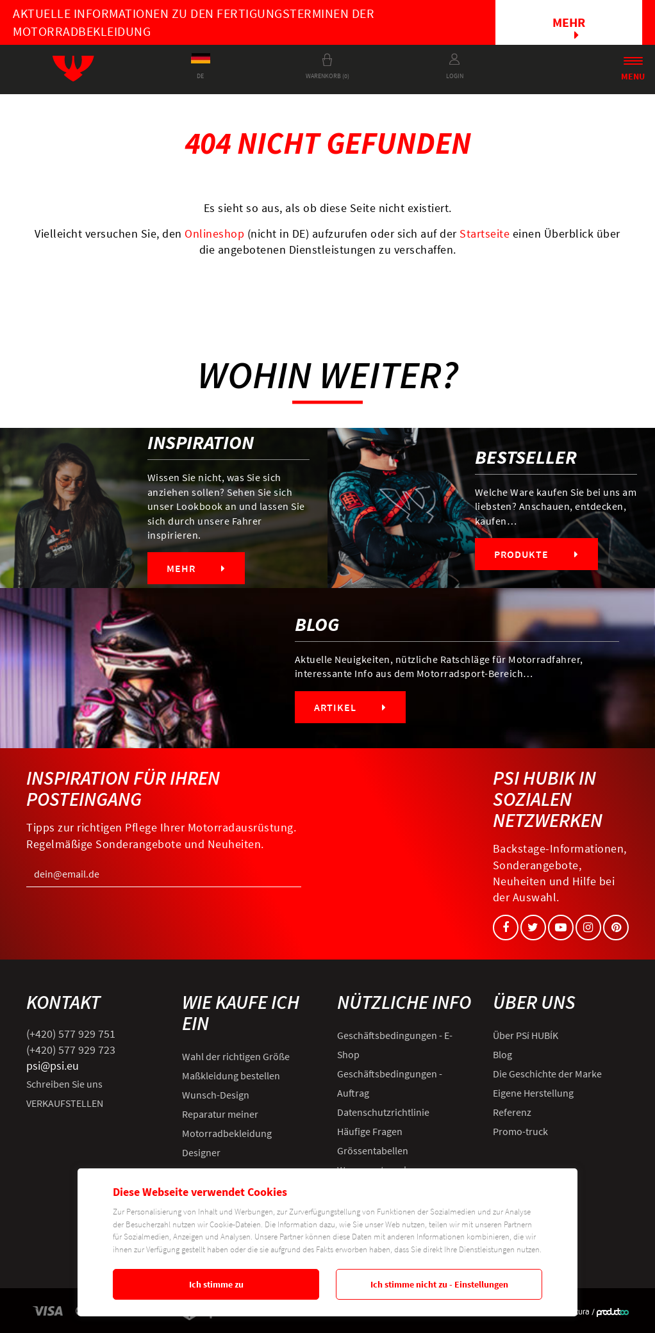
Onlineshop (214, 233)
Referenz (512, 1112)
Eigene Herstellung (533, 1092)
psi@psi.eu (52, 1065)
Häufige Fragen (369, 1131)
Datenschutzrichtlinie (383, 1112)
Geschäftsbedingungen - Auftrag (389, 1083)
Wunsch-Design (215, 1094)
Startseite (485, 233)
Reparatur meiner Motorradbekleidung (227, 1124)
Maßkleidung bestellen (231, 1075)
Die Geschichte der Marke (547, 1073)
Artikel (350, 707)
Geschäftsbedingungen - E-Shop (394, 1045)
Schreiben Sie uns (64, 1083)
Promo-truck (520, 1131)
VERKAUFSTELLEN (64, 1103)
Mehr (568, 28)
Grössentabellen (372, 1150)
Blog (502, 1054)
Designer (201, 1152)
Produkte (536, 554)
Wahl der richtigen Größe (236, 1056)
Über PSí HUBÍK (525, 1035)
